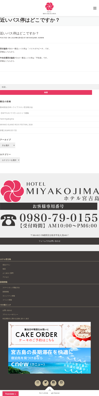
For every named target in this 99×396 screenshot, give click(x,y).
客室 (4, 269)
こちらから (9, 51)
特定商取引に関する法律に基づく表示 (16, 318)
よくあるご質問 (8, 273)
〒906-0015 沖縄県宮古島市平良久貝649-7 (50, 235)
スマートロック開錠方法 (11, 287)
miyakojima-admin (35, 38)
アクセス (6, 277)
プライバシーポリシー (10, 314)
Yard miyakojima (7, 119)
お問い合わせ (7, 310)
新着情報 (6, 292)
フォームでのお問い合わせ (49, 241)
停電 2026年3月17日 (8, 130)
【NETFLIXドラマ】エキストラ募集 (14, 113)
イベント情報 (7, 300)
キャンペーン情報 (9, 296)
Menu (95, 8)
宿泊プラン (6, 265)
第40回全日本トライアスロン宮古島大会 (16, 107)
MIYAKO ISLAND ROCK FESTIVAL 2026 (16, 124)
